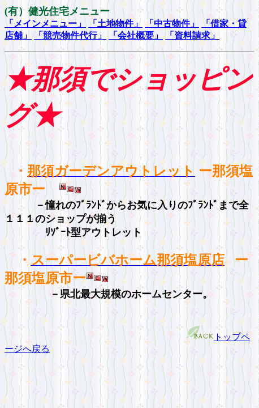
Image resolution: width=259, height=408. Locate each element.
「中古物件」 (172, 23)
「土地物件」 (115, 23)
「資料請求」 (192, 35)
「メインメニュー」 (45, 23)
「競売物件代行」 (70, 35)
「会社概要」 (136, 35)
